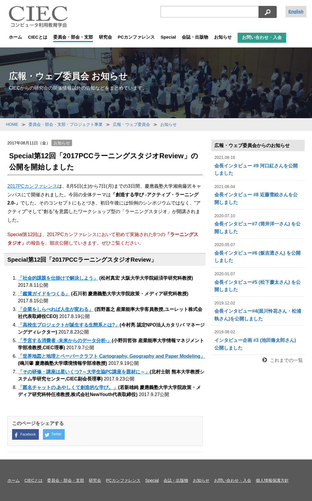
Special (168, 37)
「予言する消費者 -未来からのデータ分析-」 (65, 340)
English (295, 11)
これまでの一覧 (282, 360)
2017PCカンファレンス (32, 186)
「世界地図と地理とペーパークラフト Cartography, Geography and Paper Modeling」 (111, 356)
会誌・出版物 (195, 37)
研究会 (105, 37)
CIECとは (37, 37)
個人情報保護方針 (272, 480)
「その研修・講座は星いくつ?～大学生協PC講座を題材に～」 (84, 371)
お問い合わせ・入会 (262, 37)
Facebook (25, 434)
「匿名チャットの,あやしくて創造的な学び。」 (68, 387)
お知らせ (223, 37)
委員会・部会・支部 (73, 37)
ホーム (15, 37)
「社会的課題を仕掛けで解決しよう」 (58, 278)
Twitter (53, 434)
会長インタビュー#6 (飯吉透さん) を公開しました (258, 252)
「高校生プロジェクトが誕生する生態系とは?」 (69, 324)
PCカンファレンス (136, 37)
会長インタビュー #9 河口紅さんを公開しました (258, 165)
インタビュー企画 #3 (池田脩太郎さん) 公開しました (258, 339)
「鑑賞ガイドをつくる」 (44, 293)
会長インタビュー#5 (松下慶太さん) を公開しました (258, 281)
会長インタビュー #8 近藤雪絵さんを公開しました (258, 194)
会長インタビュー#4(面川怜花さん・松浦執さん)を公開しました (258, 310)
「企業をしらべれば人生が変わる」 (55, 309)
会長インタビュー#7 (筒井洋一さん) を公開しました (258, 223)
